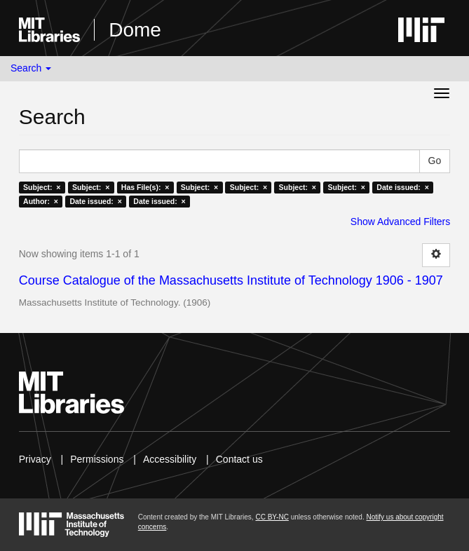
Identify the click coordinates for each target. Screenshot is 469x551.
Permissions (96, 459)
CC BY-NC (271, 517)
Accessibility (169, 459)
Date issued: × (402, 187)
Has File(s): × (145, 187)
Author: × (40, 201)
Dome (135, 30)
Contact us (239, 459)
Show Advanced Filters (400, 221)
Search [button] (31, 68)
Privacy (35, 459)
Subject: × (41, 187)
